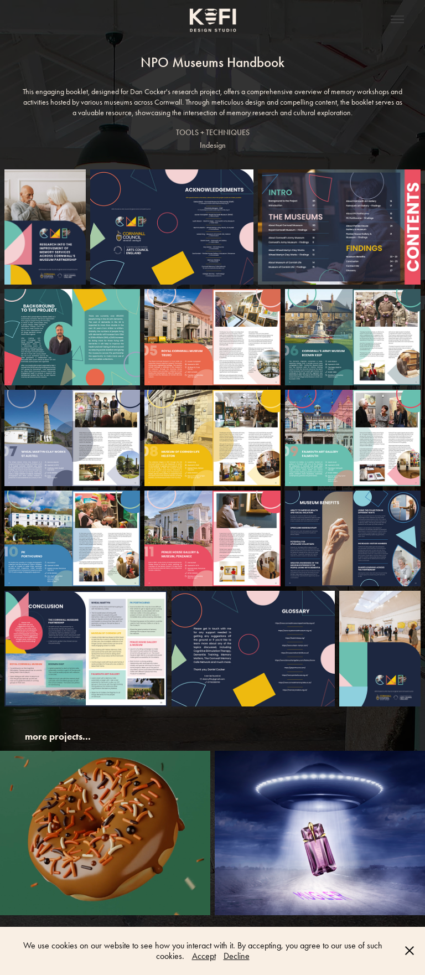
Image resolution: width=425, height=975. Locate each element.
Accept (204, 956)
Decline (237, 956)
